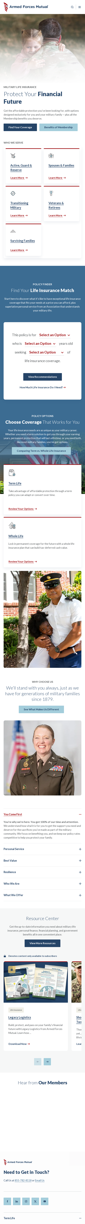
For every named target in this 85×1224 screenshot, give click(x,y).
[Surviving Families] (23, 240)
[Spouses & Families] (61, 166)
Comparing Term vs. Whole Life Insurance (41, 450)
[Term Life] (42, 489)
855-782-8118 (23, 1180)
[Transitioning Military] (23, 203)
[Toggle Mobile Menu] (79, 7)
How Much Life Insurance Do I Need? (41, 387)
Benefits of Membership (58, 127)
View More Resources (42, 943)
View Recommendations (42, 376)
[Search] (72, 7)
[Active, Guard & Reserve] (23, 166)
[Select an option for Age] (40, 343)
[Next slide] (47, 1061)
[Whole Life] (42, 542)
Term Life (9, 1218)
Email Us (39, 1180)
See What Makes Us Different (41, 709)
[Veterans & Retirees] (61, 203)
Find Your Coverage (20, 127)
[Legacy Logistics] (36, 1006)
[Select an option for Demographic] (55, 335)
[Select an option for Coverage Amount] (46, 352)
